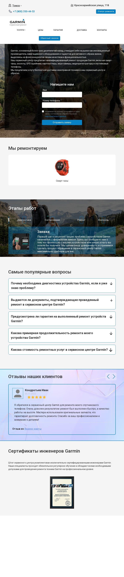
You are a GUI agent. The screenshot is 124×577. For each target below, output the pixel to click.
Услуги (20, 30)
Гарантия (58, 30)
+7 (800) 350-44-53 (24, 11)
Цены (40, 30)
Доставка (82, 30)
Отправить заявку (62, 122)
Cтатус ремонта (106, 11)
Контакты (102, 30)
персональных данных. (56, 116)
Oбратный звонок (49, 38)
